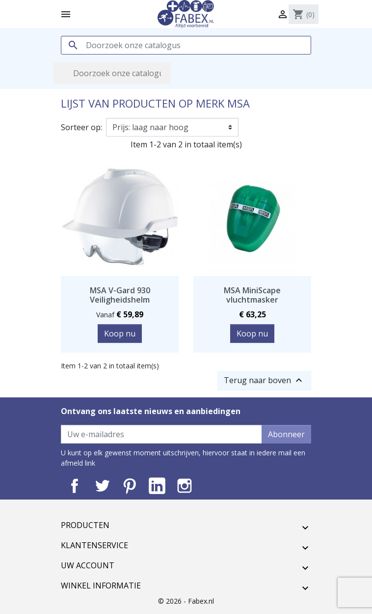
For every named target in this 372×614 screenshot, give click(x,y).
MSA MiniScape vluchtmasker (252, 295)
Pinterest (129, 486)
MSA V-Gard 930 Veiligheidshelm (120, 295)
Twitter (102, 486)
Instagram (184, 486)
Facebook (74, 486)
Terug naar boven (264, 380)
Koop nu (119, 333)
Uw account (87, 565)
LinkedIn (157, 486)
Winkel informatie (101, 585)
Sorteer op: (81, 127)
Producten (85, 525)
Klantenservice (94, 545)
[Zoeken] (186, 45)
